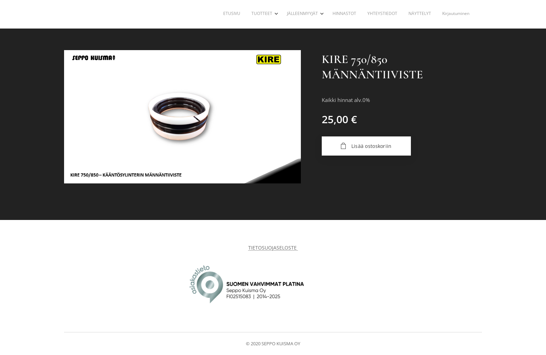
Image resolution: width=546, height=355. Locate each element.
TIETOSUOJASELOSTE (273, 247)
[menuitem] (397, 14)
